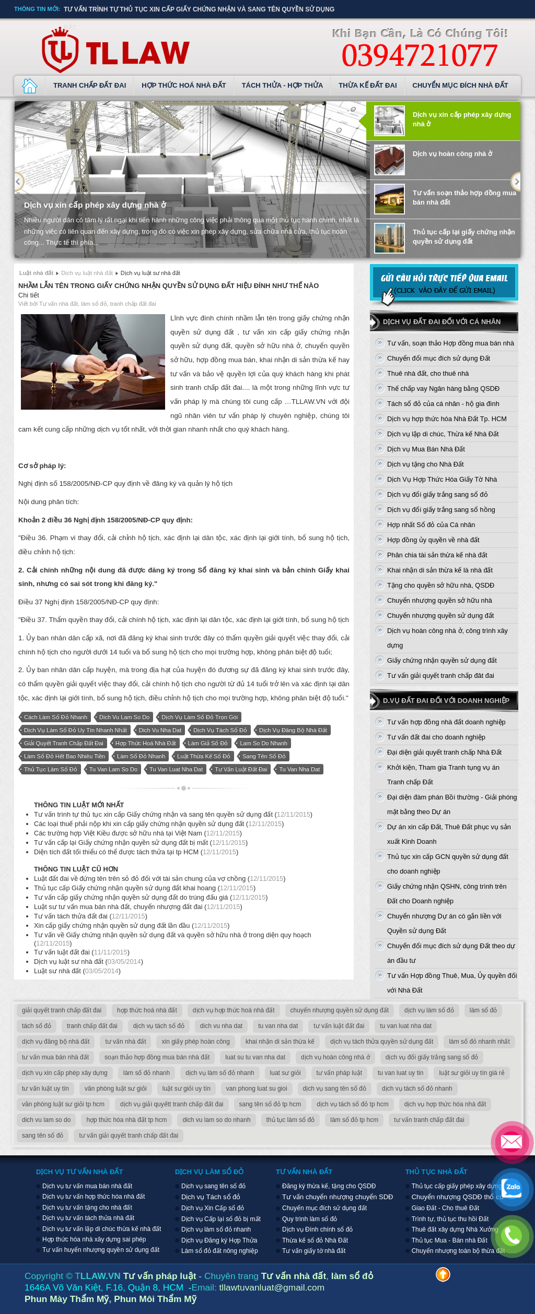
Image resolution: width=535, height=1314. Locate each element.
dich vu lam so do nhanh (216, 1120)
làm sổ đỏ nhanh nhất (479, 1041)
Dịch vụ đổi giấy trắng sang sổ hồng (441, 509)
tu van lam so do (113, 769)
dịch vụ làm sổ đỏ (429, 1010)
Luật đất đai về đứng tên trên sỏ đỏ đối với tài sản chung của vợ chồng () (159, 878)
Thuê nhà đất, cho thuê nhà (428, 373)
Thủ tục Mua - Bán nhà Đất (449, 1240)
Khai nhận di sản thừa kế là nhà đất (440, 570)
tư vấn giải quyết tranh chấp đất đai (128, 1135)
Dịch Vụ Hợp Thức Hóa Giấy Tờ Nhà (442, 479)
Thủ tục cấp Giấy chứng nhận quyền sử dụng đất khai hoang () (144, 888)
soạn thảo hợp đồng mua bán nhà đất (157, 1057)
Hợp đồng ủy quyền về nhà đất (433, 540)
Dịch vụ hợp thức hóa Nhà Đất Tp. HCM (447, 419)
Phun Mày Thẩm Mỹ (67, 1299)
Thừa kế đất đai (368, 85)
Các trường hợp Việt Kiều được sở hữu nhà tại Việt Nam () (138, 833)
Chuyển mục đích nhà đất (460, 85)
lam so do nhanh (263, 743)
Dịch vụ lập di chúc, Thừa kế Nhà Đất (443, 434)
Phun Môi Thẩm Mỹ (155, 1299)
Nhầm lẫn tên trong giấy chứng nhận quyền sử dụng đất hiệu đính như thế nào (168, 286)
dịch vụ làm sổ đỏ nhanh (219, 1073)
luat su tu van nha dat (255, 1057)
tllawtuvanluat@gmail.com (272, 1287)
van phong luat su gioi (256, 1088)
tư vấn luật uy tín (45, 1088)
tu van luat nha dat (176, 769)
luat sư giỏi (285, 1073)
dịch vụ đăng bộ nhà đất (293, 730)
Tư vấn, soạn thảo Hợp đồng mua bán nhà (450, 343)
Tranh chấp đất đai (89, 85)
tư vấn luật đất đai (241, 769)
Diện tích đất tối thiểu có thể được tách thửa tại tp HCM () (136, 852)
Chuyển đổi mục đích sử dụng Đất (438, 358)
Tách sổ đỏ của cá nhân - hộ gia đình (443, 404)
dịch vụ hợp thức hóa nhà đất (445, 1104)
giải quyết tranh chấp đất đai (63, 743)
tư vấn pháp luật (339, 1073)
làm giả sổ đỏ (208, 743)
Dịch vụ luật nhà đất (29, 85)
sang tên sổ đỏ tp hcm (270, 1104)
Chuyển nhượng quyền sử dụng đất (440, 615)
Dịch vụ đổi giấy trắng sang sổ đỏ (437, 494)
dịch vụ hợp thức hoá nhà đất (234, 1010)
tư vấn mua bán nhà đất (55, 1057)
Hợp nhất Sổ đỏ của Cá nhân (431, 525)
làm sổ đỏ (483, 1010)
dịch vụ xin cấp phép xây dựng (65, 1073)
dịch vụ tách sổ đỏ (220, 730)
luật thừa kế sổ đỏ (203, 756)
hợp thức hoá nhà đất (145, 743)
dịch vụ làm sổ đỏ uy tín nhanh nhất (75, 730)
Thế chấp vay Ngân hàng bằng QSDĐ (443, 388)
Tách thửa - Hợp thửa (282, 85)
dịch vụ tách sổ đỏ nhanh (417, 1088)
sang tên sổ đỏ (264, 756)
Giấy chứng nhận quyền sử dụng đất (442, 660)
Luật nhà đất (36, 273)
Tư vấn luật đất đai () (82, 952)
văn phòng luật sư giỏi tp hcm (63, 1104)
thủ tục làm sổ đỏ (50, 769)
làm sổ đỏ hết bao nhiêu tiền (64, 756)
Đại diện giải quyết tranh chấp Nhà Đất (444, 752)
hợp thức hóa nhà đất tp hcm (126, 1120)
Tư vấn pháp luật (159, 1276)
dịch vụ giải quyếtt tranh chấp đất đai (171, 1104)
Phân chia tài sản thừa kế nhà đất (437, 555)
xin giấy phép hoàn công (195, 1041)
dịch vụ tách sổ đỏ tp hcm (352, 1104)
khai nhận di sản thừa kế (280, 1041)
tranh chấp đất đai (92, 1026)
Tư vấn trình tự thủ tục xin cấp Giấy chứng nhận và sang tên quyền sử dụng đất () (173, 814)
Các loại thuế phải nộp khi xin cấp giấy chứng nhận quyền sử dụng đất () (159, 824)
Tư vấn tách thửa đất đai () (90, 916)
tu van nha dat (299, 769)
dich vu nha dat (160, 730)
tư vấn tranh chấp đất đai (429, 1120)
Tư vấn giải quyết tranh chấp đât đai (440, 675)
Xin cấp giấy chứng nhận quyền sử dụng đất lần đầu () (132, 925)
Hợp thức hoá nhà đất (184, 85)
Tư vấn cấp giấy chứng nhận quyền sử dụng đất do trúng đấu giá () (151, 897)
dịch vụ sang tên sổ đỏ (334, 1088)
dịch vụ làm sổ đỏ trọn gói (199, 717)
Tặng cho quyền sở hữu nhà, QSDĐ (440, 585)
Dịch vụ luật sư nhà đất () (88, 961)
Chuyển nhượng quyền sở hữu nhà (439, 600)
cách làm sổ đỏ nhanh (55, 717)
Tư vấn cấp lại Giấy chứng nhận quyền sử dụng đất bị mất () (141, 842)
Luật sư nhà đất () (77, 971)
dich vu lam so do (124, 717)
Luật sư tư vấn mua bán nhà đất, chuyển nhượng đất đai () (138, 907)
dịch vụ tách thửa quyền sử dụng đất (381, 1041)
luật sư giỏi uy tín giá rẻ (472, 1073)
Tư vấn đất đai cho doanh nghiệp (436, 737)
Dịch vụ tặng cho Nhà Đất (425, 464)
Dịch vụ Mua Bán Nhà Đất (426, 449)
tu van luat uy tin (400, 1073)
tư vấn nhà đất (125, 1041)
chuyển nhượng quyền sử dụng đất (339, 1010)
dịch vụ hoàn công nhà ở (335, 1057)
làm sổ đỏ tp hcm (354, 1120)
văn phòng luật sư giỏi (116, 1088)
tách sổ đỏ (36, 1026)
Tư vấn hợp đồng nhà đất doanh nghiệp (446, 722)
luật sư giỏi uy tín (186, 1088)
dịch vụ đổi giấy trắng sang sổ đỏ (432, 1057)
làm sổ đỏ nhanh (141, 756)
